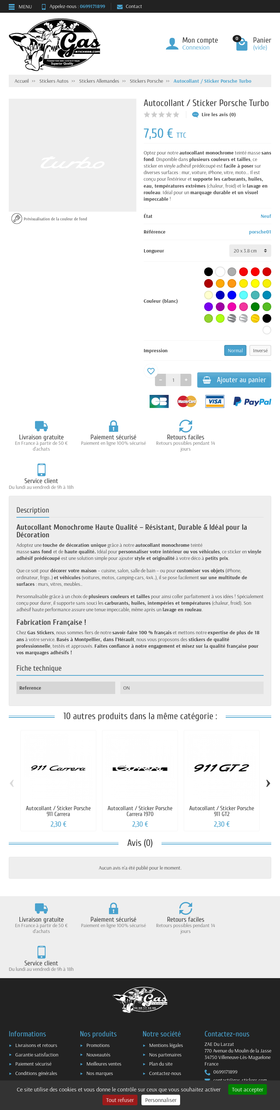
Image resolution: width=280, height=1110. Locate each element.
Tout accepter (247, 1089)
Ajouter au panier (231, 380)
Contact (129, 6)
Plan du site (160, 1011)
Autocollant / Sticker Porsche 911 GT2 (221, 774)
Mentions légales (166, 992)
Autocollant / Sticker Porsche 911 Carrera (58, 774)
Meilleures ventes (103, 1011)
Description (32, 472)
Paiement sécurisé (33, 1011)
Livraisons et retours (36, 992)
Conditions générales (36, 1020)
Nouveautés (98, 1002)
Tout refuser (120, 1099)
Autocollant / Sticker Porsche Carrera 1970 (140, 774)
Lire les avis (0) (214, 114)
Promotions (98, 992)
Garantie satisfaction (36, 1002)
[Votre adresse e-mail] (142, 1055)
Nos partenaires (165, 1002)
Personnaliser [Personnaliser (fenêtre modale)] (160, 1099)
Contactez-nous (165, 1020)
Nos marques (99, 1020)
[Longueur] (250, 250)
